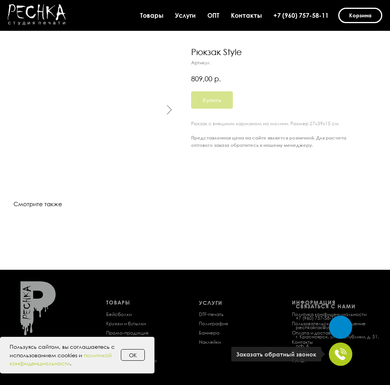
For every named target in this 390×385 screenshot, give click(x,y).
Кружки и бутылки (126, 323)
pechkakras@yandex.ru (322, 327)
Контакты (246, 15)
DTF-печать (211, 314)
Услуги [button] (185, 15)
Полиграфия (213, 323)
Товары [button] (151, 15)
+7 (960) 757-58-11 (301, 15)
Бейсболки (119, 314)
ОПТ (213, 15)
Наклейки (210, 342)
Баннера (209, 333)
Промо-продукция (127, 333)
